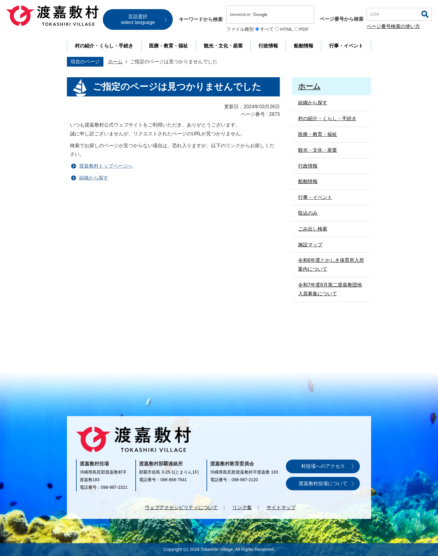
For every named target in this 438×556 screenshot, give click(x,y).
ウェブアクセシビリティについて (181, 507)
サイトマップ (281, 507)
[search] (264, 14)
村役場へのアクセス (323, 466)
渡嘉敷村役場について (323, 483)
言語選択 (138, 19)
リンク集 (242, 507)
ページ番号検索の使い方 (393, 26)
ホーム (115, 61)
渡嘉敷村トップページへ (106, 166)
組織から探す (93, 177)
